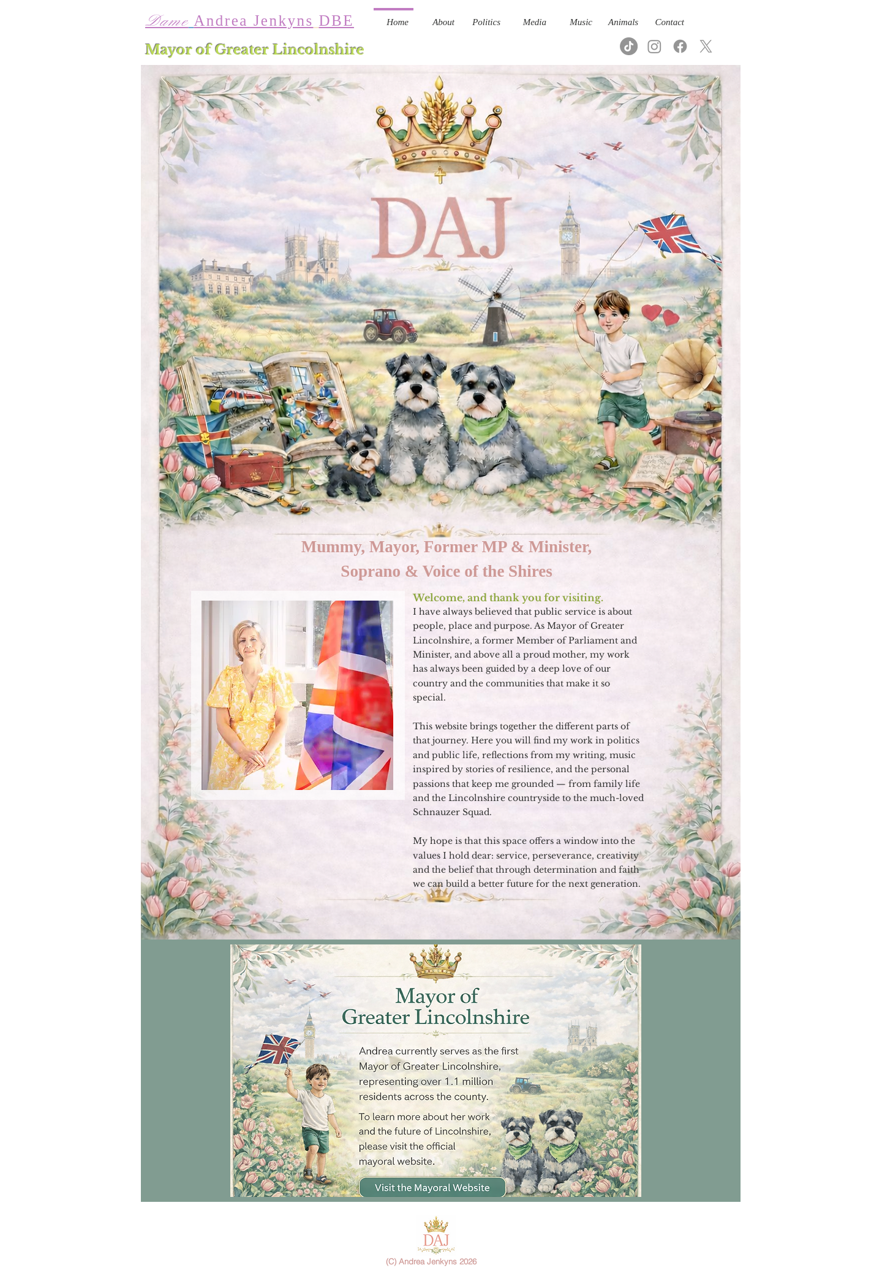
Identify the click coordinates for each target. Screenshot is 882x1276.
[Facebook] (680, 46)
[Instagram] (654, 46)
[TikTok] (629, 46)
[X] (706, 46)
